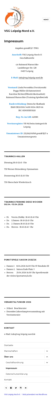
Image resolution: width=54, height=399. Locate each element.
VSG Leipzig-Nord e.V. (19, 31)
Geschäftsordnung (14, 362)
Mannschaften (11, 351)
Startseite (8, 345)
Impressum (11, 368)
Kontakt (8, 380)
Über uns (8, 357)
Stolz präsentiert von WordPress (34, 394)
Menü (46, 19)
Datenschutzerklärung (17, 374)
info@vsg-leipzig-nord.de (31, 77)
